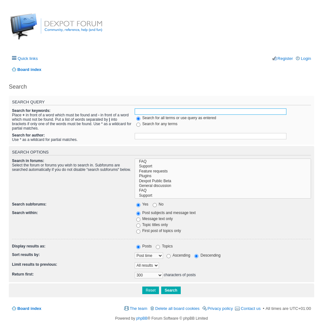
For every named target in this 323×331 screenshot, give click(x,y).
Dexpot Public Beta (222, 181)
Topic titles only (152, 225)
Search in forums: (28, 161)
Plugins (222, 176)
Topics (164, 246)
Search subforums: (29, 204)
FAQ (222, 161)
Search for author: (28, 135)
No (158, 204)
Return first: (23, 274)
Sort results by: (26, 255)
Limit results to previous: (34, 264)
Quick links (28, 58)
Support (222, 166)
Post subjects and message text (166, 213)
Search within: (25, 213)
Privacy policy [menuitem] (220, 308)
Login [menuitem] (306, 58)
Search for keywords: (31, 110)
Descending (207, 255)
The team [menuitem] (138, 308)
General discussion (222, 185)
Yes (142, 204)
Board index (29, 308)
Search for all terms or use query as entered (176, 118)
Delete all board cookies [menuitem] (177, 308)
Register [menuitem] (285, 58)
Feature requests (222, 171)
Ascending (178, 255)
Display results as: (28, 246)
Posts (144, 246)
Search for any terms (157, 124)
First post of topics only (158, 231)
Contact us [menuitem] (251, 308)
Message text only (154, 219)
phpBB (142, 318)
